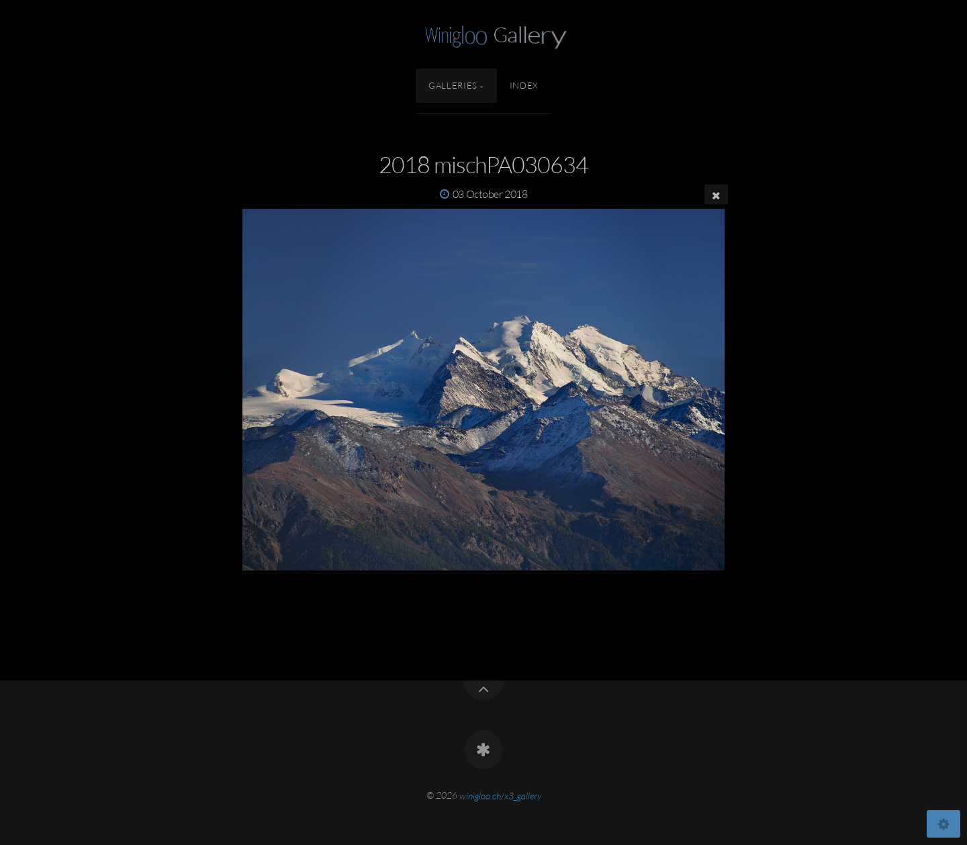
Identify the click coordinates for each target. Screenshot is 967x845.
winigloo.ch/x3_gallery (500, 795)
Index (524, 85)
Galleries (452, 85)
